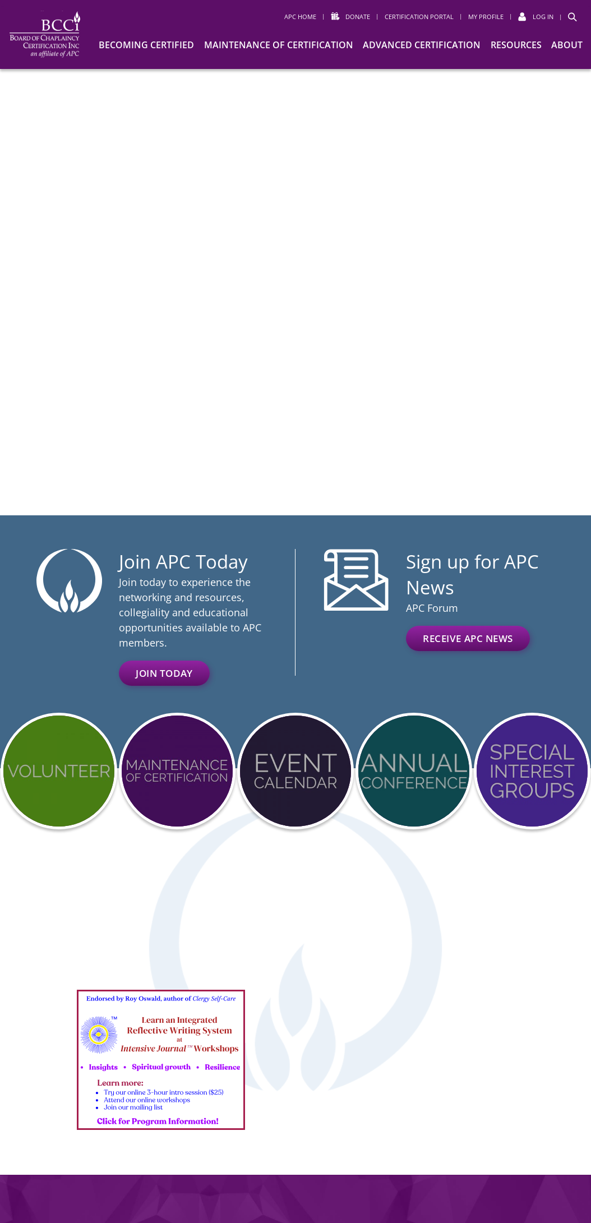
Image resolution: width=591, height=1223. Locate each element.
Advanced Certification (422, 45)
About (567, 45)
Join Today (164, 673)
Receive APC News (468, 638)
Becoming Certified (146, 45)
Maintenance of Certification (278, 45)
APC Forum (432, 608)
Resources (516, 45)
